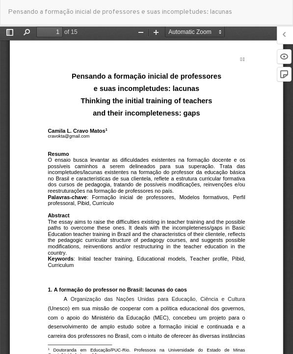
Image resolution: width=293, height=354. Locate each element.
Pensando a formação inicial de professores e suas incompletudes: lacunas (120, 12)
